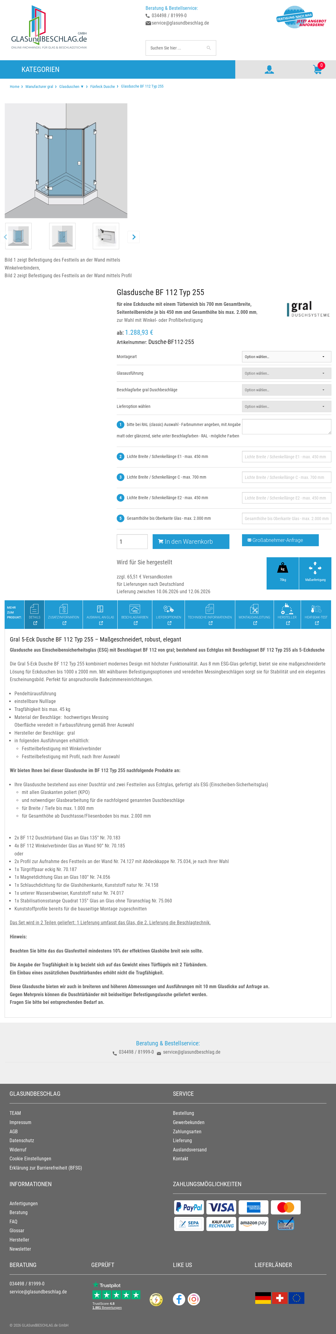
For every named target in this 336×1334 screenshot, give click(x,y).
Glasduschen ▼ (71, 86)
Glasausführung (130, 373)
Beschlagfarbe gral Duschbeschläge (147, 389)
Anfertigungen (24, 1203)
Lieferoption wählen (133, 406)
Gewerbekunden (189, 1122)
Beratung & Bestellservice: (172, 8)
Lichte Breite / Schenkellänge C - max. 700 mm (166, 477)
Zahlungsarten (187, 1132)
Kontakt (180, 1159)
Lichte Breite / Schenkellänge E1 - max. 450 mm (167, 456)
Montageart (127, 356)
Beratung (19, 1212)
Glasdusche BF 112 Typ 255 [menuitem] (141, 86)
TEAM (15, 1113)
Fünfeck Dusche (102, 86)
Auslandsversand (190, 1150)
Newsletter (20, 1249)
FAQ (14, 1222)
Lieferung (182, 1140)
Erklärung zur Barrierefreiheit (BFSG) (46, 1168)
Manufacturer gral (39, 86)
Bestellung (183, 1113)
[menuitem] (14, 86)
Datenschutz (22, 1140)
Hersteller (19, 1240)
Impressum (20, 1122)
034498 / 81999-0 (169, 15)
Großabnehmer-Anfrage (275, 540)
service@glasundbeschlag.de (180, 23)
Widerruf (18, 1150)
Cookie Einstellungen (30, 1159)
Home (14, 86)
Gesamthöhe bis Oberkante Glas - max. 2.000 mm (169, 518)
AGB (14, 1132)
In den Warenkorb (185, 541)
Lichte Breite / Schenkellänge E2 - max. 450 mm (167, 497)
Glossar (17, 1230)
